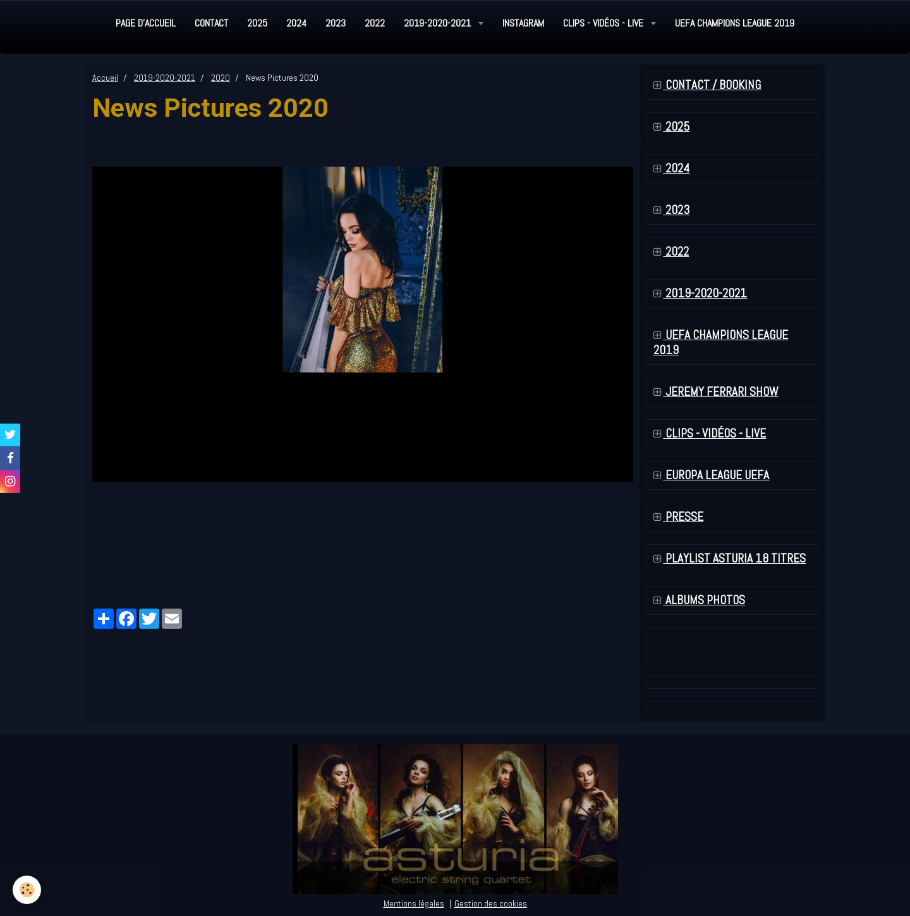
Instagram (523, 23)
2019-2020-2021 (438, 23)
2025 (257, 23)
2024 (296, 23)
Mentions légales (414, 903)
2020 (220, 77)
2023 (335, 23)
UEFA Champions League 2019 (734, 23)
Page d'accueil (146, 23)
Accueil (105, 77)
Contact (211, 23)
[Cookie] (27, 890)
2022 (375, 23)
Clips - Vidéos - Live (604, 23)
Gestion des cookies (490, 903)
